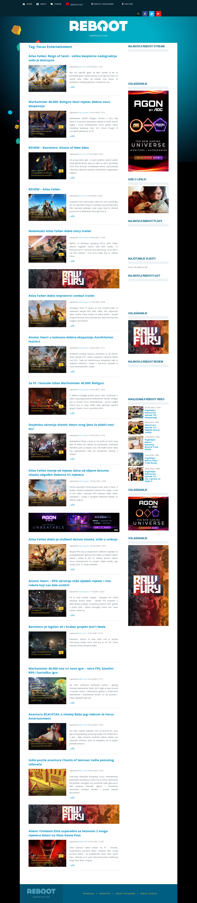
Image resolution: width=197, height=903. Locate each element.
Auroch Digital (42, 406)
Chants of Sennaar (37, 783)
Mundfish (46, 369)
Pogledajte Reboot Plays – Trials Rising (152, 460)
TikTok (172, 13)
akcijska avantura (37, 81)
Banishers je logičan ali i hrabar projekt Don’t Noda (67, 627)
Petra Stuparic (84, 112)
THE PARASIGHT (46, 746)
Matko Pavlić (83, 679)
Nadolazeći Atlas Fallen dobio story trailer (60, 231)
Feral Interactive (37, 684)
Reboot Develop (148, 893)
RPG (50, 175)
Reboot (99, 25)
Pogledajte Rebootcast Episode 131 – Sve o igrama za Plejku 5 (152, 476)
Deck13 (38, 85)
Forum (57, 4)
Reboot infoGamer (125, 893)
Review (45, 175)
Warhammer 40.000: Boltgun (41, 132)
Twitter (151, 13)
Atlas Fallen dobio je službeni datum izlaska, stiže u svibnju (73, 539)
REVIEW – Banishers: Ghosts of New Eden (59, 147)
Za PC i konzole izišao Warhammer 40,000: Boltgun (66, 383)
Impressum (88, 893)
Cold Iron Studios (41, 858)
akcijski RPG (41, 652)
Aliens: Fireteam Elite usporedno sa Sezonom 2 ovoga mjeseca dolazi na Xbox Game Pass (68, 833)
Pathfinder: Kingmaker (38, 691)
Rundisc (42, 792)
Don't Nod (43, 173)
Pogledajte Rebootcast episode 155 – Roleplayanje (151, 414)
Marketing (104, 893)
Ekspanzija (41, 129)
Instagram (165, 13)
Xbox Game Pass (46, 863)
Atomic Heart (43, 366)
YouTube (158, 13)
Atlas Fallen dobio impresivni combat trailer (62, 296)
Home (29, 4)
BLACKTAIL (41, 739)
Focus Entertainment (38, 86)
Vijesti (43, 4)
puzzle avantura (38, 790)
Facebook (145, 13)
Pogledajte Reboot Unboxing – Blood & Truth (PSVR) (151, 445)
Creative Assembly (37, 682)
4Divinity (40, 452)
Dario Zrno (82, 66)
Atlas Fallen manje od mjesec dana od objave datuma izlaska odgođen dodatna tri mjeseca (69, 472)
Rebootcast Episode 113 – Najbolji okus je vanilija (152, 429)
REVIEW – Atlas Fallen (44, 189)
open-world (47, 88)
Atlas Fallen (36, 255)
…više (72, 86)
